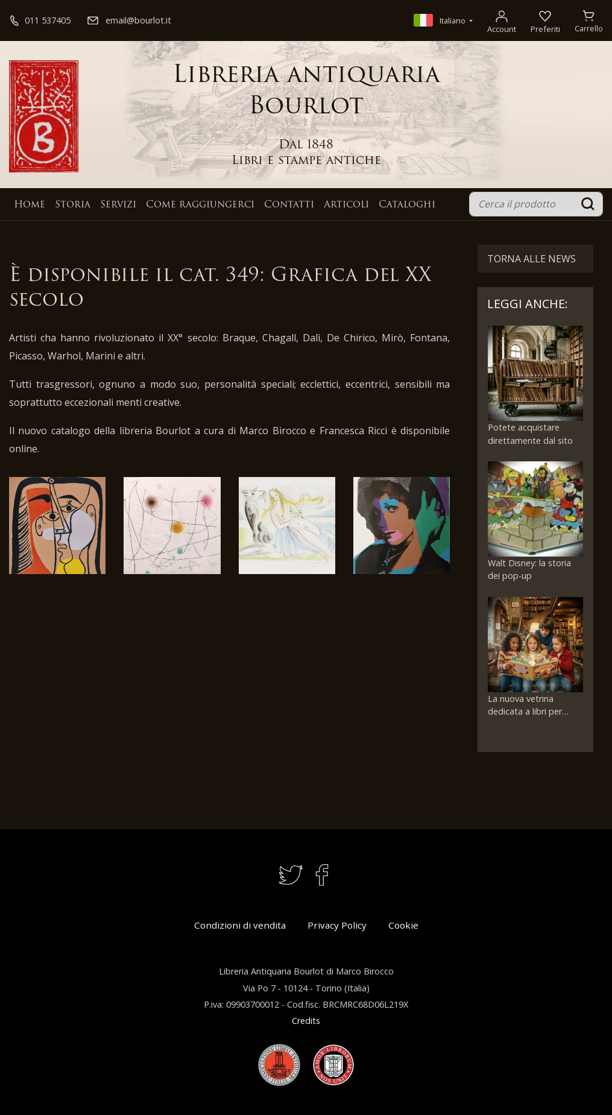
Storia (72, 205)
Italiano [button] (440, 20)
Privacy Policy (337, 925)
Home (29, 205)
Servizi (118, 205)
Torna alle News (531, 258)
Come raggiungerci (200, 205)
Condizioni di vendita (240, 925)
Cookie (403, 925)
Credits (306, 1020)
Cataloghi (407, 205)
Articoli (346, 205)
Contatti (289, 205)
